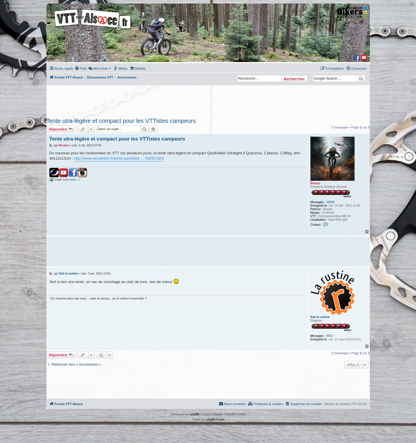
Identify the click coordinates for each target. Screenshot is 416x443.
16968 (330, 202)
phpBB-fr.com (216, 419)
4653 (329, 335)
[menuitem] (80, 68)
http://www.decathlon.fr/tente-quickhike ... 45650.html (119, 158)
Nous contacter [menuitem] (232, 404)
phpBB (194, 414)
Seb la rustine (320, 317)
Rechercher (294, 78)
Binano (315, 183)
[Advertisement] (208, 99)
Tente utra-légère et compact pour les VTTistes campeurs (121, 121)
